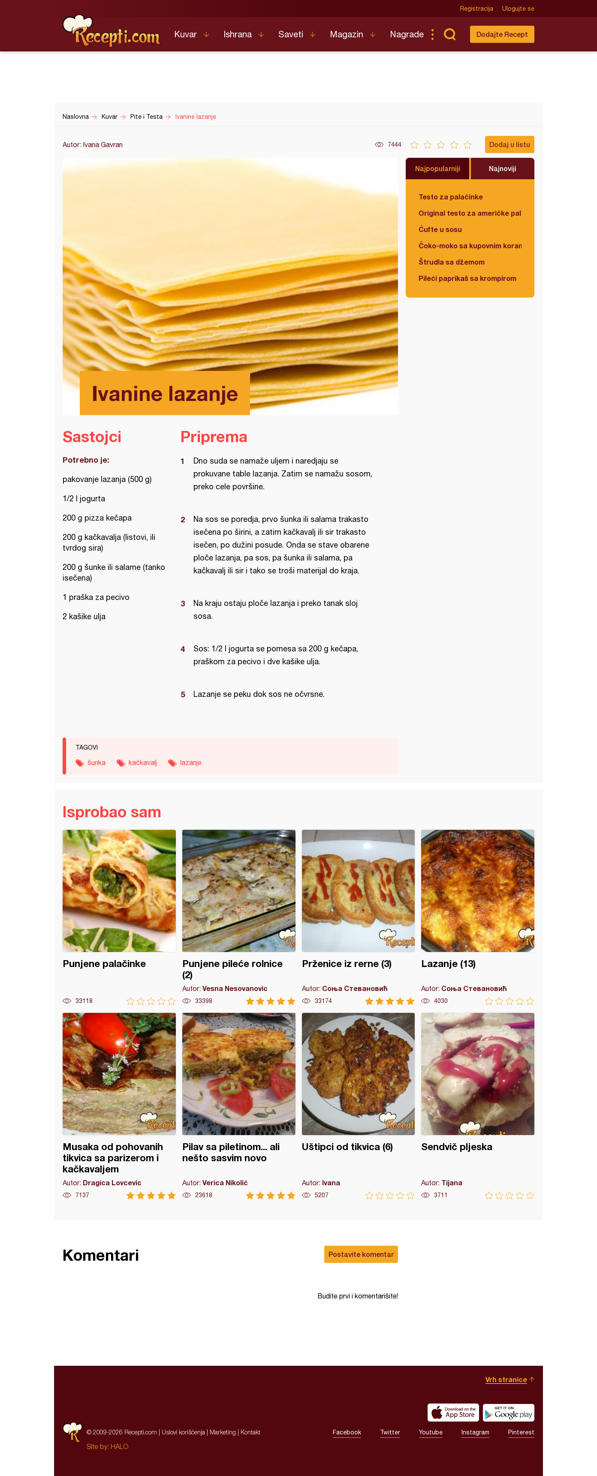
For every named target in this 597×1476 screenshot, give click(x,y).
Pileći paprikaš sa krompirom (467, 278)
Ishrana (237, 34)
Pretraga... (449, 34)
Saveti (290, 34)
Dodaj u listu (509, 144)
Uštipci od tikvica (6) (358, 1106)
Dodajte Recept (502, 34)
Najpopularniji (437, 168)
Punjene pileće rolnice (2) (238, 917)
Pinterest (521, 1432)
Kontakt (250, 1432)
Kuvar (185, 34)
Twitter (390, 1432)
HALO (119, 1446)
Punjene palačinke (119, 917)
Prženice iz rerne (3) (358, 917)
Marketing (223, 1432)
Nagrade (407, 34)
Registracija (476, 8)
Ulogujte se (518, 8)
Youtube (431, 1432)
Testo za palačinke (451, 197)
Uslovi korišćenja (183, 1432)
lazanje (191, 762)
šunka (96, 762)
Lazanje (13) (477, 917)
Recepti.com (112, 31)
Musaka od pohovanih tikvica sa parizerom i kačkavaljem (119, 1106)
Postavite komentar (361, 1254)
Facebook (347, 1432)
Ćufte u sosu (440, 229)
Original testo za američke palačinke (470, 213)
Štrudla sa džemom (452, 262)
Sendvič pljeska (477, 1106)
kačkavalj (143, 762)
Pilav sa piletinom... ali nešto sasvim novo (238, 1106)
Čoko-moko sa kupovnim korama (470, 245)
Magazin (346, 34)
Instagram (475, 1432)
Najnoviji (502, 168)
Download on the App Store (453, 1413)
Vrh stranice (506, 1379)
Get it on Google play (508, 1413)
